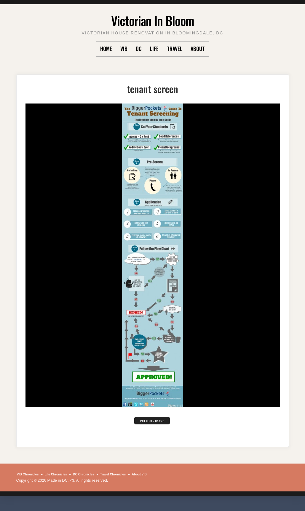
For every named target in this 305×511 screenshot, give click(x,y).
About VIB (31, 480)
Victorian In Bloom (152, 19)
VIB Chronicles (30, 474)
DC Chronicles (97, 474)
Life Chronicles (64, 474)
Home (106, 48)
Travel (174, 48)
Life (154, 48)
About (198, 48)
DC (139, 48)
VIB (123, 48)
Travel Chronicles (132, 474)
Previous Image (152, 420)
